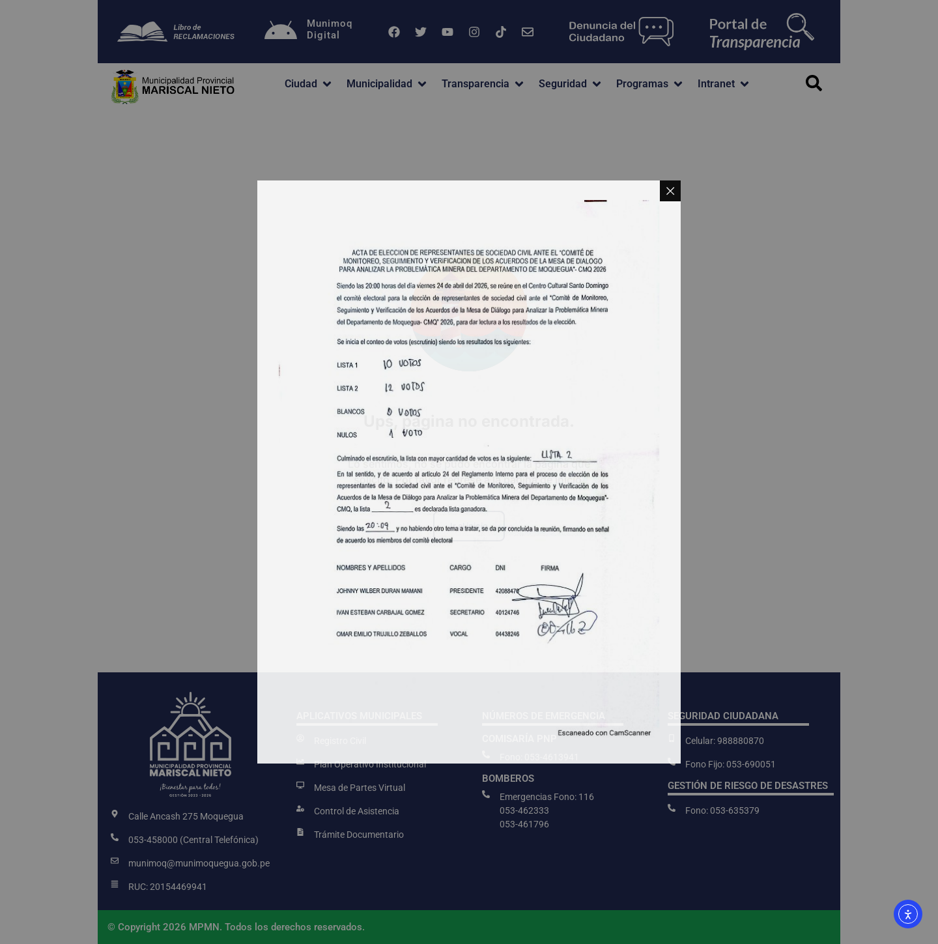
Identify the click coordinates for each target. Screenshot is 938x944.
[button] (309, 84)
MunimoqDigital (329, 29)
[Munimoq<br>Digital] (280, 32)
